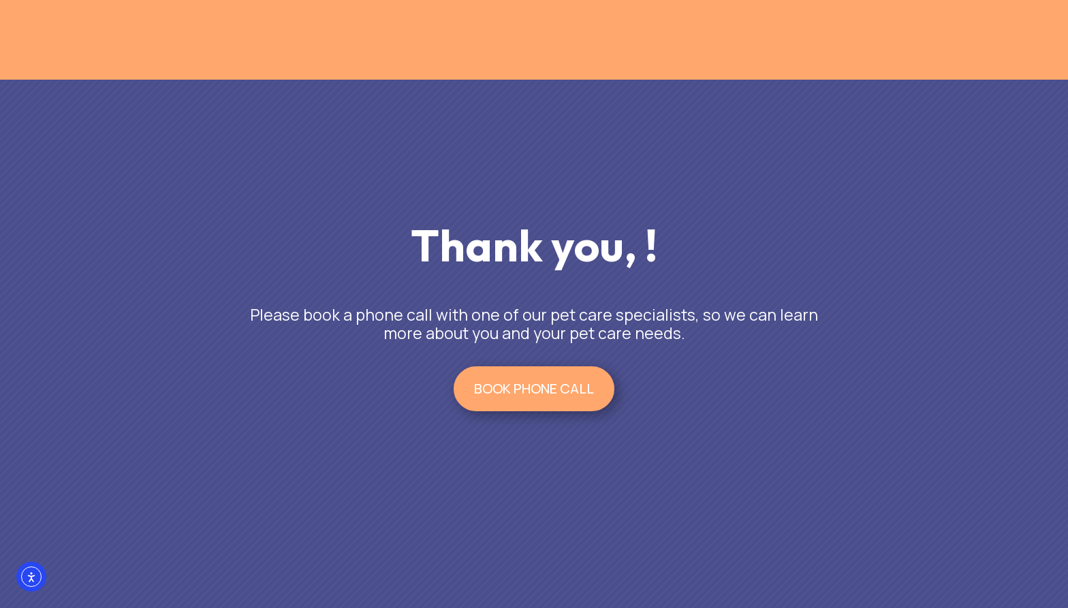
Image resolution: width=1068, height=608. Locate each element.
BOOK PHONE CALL (534, 388)
